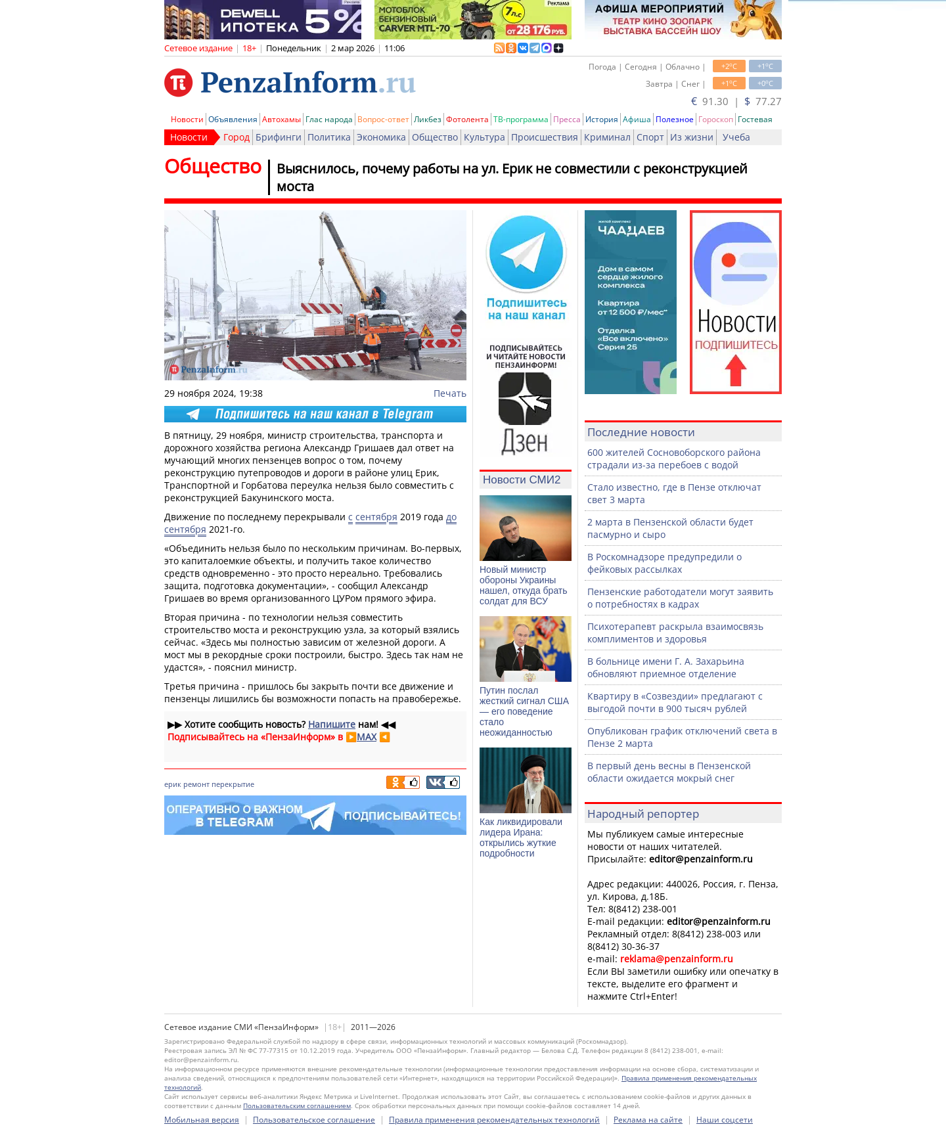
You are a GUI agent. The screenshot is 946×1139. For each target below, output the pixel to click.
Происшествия (544, 137)
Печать (450, 393)
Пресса (567, 119)
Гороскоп (715, 119)
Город (236, 137)
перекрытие (233, 784)
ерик (172, 784)
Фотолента (467, 119)
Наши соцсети (724, 1119)
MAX (366, 736)
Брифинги (279, 137)
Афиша (637, 119)
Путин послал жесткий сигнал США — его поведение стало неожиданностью (524, 711)
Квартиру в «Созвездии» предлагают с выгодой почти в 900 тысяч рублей (675, 702)
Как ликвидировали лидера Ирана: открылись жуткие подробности (521, 837)
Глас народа (329, 119)
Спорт (650, 137)
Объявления (233, 119)
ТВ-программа (521, 119)
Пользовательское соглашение (314, 1119)
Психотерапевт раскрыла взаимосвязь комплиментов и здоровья (675, 632)
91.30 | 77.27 (736, 101)
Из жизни (691, 137)
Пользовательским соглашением (297, 1105)
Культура (484, 137)
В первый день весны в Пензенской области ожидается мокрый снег (669, 771)
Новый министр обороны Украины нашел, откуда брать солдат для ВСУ (524, 585)
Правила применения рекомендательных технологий (494, 1119)
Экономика (381, 137)
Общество (435, 137)
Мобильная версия (201, 1119)
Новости (187, 119)
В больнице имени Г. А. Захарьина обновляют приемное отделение (665, 667)
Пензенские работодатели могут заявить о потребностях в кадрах (680, 597)
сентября (376, 516)
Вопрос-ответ (383, 119)
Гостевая (755, 119)
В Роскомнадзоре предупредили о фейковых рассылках (664, 562)
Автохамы (281, 119)
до (451, 516)
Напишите (331, 724)
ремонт (196, 784)
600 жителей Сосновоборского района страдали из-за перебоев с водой (674, 458)
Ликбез (427, 119)
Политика (329, 137)
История (601, 119)
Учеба (736, 137)
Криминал (607, 137)
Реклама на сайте (648, 1119)
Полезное (675, 119)
